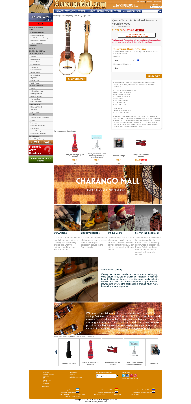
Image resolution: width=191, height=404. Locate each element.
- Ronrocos (33, 123)
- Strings (32, 88)
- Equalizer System (36, 96)
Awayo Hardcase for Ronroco (140, 156)
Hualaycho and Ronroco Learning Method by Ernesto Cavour (97, 156)
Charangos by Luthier (70, 16)
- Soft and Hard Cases (37, 91)
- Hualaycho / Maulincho (37, 125)
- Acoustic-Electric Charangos (39, 117)
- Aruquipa (33, 56)
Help (44, 377)
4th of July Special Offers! (37, 51)
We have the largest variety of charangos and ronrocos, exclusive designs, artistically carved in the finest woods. (94, 242)
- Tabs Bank (33, 109)
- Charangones (34, 128)
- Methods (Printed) (36, 107)
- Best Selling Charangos (37, 139)
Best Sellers (33, 46)
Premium (32, 48)
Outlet (31, 30)
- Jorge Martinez (35, 75)
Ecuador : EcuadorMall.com (146, 390)
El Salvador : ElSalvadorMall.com (144, 392)
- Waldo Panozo (35, 83)
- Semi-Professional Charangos (39, 38)
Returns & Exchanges (48, 374)
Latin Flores (81, 394)
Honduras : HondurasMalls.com (108, 392)
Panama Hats (117, 394)
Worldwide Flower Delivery (72, 396)
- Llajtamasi (33, 78)
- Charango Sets (35, 99)
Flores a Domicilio (64, 394)
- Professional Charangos (38, 40)
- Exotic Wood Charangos (38, 133)
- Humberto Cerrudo (36, 70)
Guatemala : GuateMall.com (70, 392)
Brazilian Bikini (135, 394)
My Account (157, 2)
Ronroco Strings (119, 156)
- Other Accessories (36, 101)
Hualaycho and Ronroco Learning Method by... (134, 363)
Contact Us (46, 376)
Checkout (149, 2)
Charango (57, 16)
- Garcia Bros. (34, 67)
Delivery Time (47, 380)
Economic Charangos (36, 27)
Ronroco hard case (69, 363)
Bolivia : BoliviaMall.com (109, 390)
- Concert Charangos (36, 43)
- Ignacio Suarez (35, 72)
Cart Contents (140, 2)
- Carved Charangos (36, 131)
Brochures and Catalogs (76, 377)
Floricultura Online (99, 394)
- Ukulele (32, 120)
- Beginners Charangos (37, 35)
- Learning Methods (36, 93)
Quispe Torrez (86, 16)
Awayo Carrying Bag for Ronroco (75, 156)
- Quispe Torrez (34, 80)
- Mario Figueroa (35, 59)
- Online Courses (35, 112)
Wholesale (72, 376)
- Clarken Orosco (35, 62)
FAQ (44, 379)
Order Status (46, 382)
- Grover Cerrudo (35, 64)
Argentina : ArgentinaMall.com (69, 390)
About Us (72, 374)
